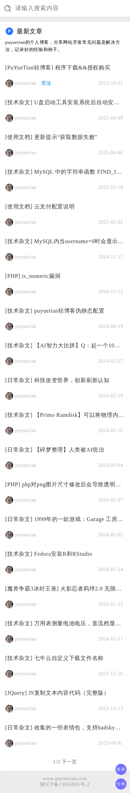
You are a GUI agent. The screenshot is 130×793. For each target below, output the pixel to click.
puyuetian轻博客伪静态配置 (69, 311)
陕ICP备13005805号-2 (65, 784)
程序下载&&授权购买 (83, 68)
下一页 (69, 762)
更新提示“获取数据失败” (66, 137)
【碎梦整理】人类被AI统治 (69, 450)
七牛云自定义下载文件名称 (69, 658)
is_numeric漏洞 (41, 276)
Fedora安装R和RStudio (63, 554)
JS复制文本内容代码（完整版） (69, 693)
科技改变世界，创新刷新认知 (72, 380)
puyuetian (26, 83)
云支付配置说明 (54, 206)
